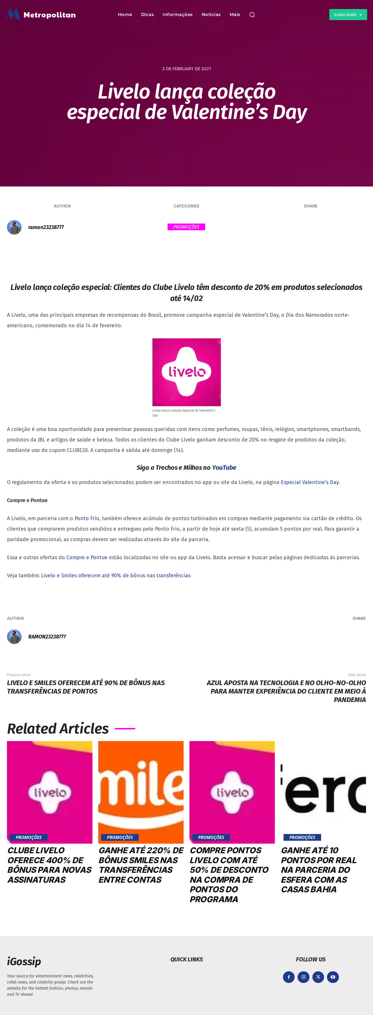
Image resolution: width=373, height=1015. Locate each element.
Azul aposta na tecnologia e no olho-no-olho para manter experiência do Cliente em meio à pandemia (286, 691)
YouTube (224, 468)
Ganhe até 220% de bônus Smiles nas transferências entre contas (140, 865)
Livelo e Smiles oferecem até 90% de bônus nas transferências (116, 575)
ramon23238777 (46, 227)
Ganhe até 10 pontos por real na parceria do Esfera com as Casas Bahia (318, 869)
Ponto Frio (87, 518)
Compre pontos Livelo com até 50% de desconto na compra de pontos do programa (228, 874)
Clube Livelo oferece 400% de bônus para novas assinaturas (49, 865)
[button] (252, 14)
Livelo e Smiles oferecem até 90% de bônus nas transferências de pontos (86, 687)
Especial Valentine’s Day (310, 482)
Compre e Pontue (87, 557)
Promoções (186, 227)
